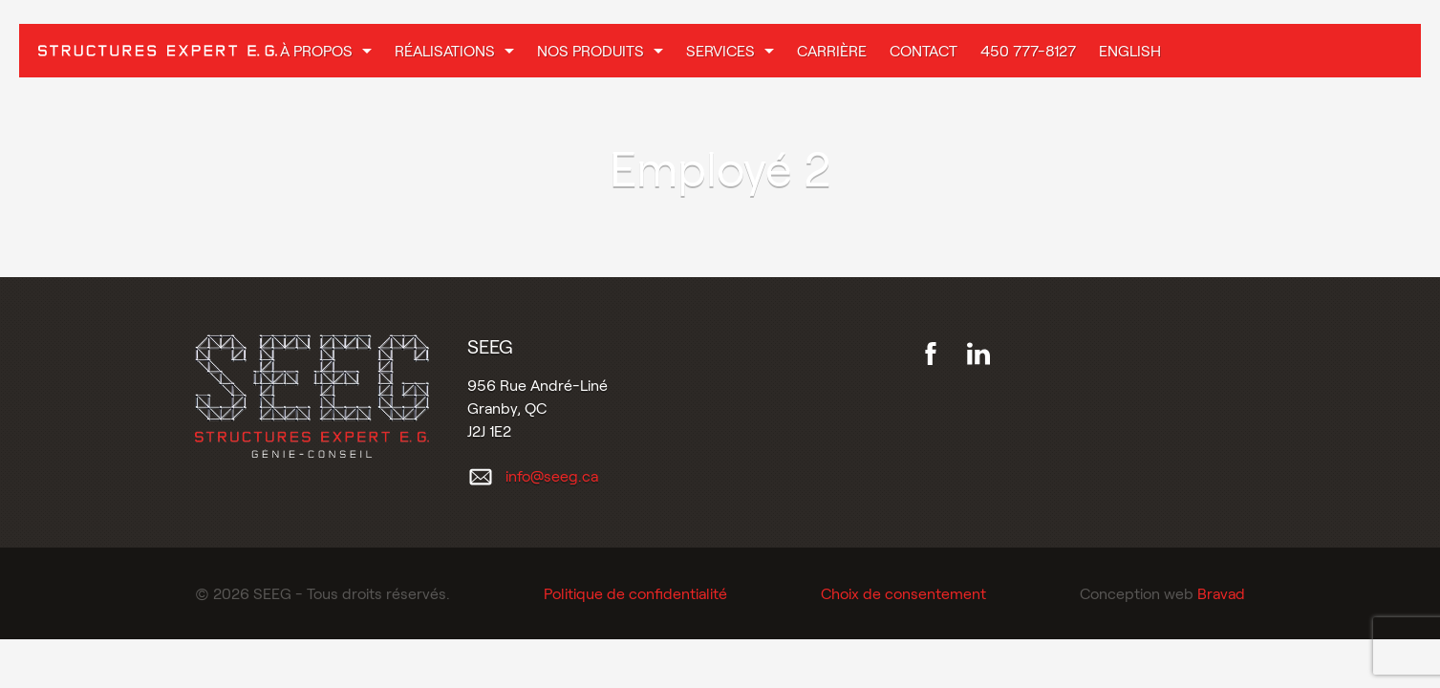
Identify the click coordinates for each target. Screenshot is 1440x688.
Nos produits (590, 50)
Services (720, 50)
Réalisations (445, 50)
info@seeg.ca (551, 475)
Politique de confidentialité (635, 593)
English (1130, 50)
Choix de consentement (903, 593)
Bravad (1221, 593)
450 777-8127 (1028, 50)
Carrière (832, 50)
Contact (923, 50)
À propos (316, 50)
